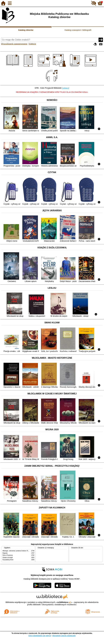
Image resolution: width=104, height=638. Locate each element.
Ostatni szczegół (8, 557)
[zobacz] (65, 88)
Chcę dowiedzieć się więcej (39, 636)
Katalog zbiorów (25, 30)
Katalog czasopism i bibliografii (78, 30)
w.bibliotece (64, 602)
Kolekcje (32, 44)
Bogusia (5, 553)
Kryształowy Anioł (8, 559)
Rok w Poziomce (8, 555)
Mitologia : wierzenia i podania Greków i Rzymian (17, 551)
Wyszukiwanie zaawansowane (14, 44)
